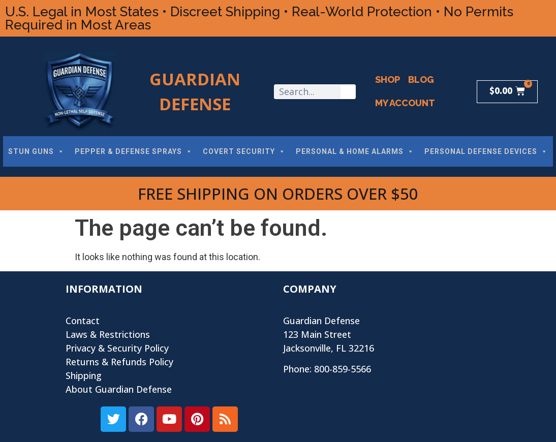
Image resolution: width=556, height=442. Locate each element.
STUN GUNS (36, 151)
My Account (405, 103)
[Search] (348, 92)
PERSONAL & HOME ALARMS (355, 151)
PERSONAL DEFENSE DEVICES (486, 151)
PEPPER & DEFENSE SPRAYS (134, 151)
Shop (387, 79)
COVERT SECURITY (244, 151)
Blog (421, 79)
